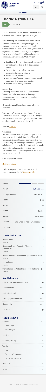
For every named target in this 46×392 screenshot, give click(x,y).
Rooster (12, 126)
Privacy (27, 384)
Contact (35, 384)
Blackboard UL (28, 172)
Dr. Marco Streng (9, 164)
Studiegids (39, 2)
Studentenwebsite (15, 384)
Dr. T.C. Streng (38, 189)
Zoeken (24, 12)
